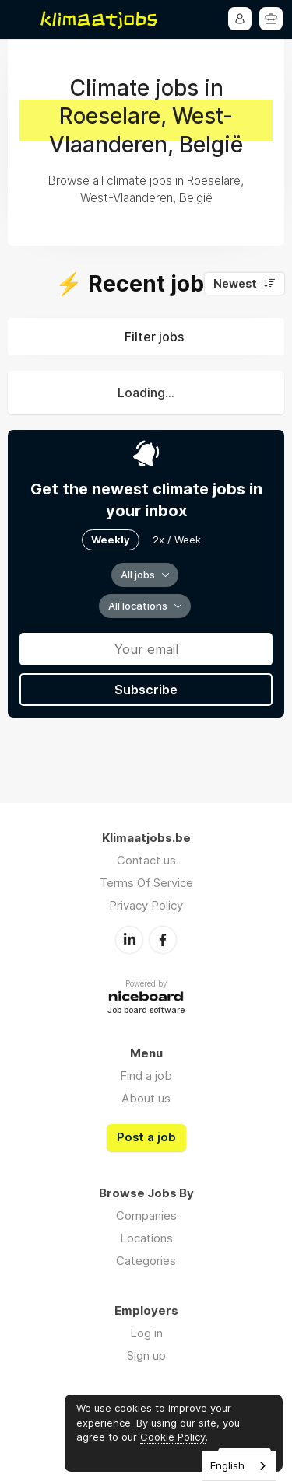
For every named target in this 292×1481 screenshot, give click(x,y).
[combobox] (239, 1466)
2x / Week (177, 539)
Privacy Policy (146, 905)
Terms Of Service (146, 882)
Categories (146, 1260)
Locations (146, 1238)
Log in (146, 1333)
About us (146, 1098)
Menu (21, 19)
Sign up (146, 1355)
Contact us (146, 860)
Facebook (163, 940)
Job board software (146, 1011)
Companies (146, 1215)
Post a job (146, 1137)
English (227, 1465)
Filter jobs (154, 336)
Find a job (146, 1075)
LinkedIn (129, 940)
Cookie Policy (173, 1436)
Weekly (110, 539)
